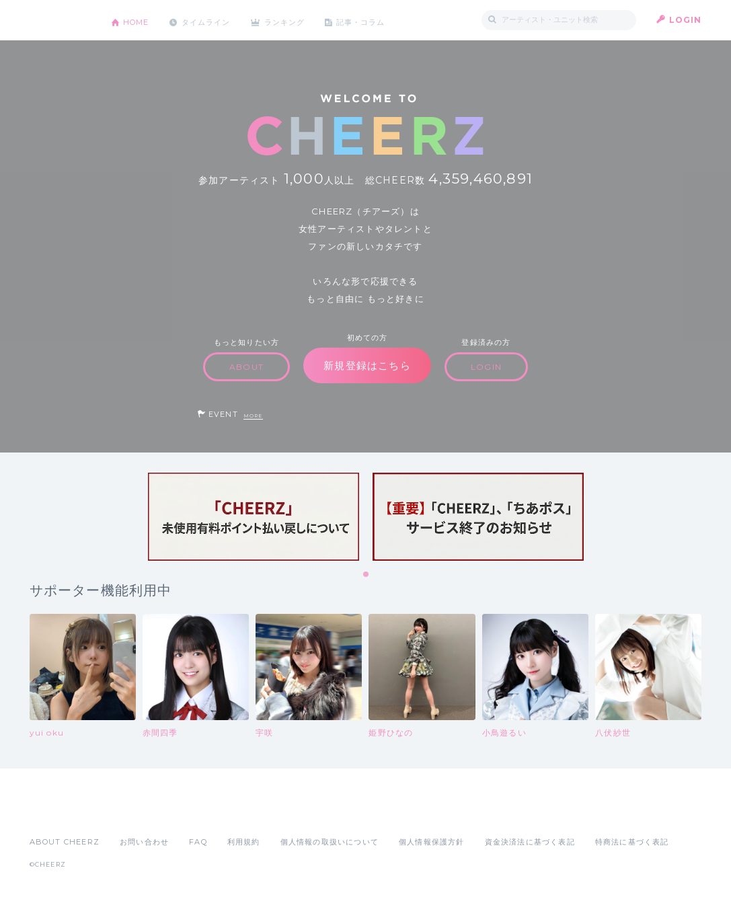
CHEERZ (60, 20)
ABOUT (246, 367)
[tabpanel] (253, 517)
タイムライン (214, 20)
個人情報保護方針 (432, 842)
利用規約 (243, 842)
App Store (60, 812)
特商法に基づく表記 (632, 842)
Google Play (131, 812)
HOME (139, 20)
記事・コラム (380, 20)
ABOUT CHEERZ (65, 842)
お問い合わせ (144, 842)
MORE (253, 416)
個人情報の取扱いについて (329, 842)
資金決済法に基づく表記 (530, 842)
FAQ (198, 842)
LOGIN (685, 20)
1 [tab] (366, 575)
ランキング (298, 20)
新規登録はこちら (367, 365)
